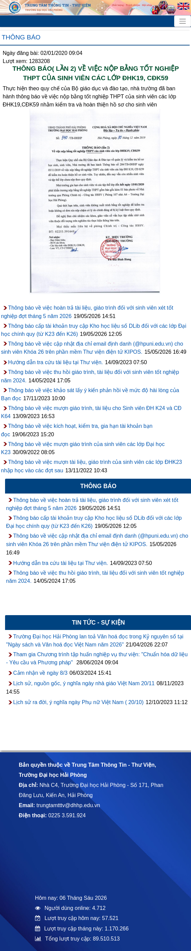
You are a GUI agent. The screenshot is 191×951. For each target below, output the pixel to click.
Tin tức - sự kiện (98, 622)
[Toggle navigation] (182, 21)
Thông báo (21, 37)
